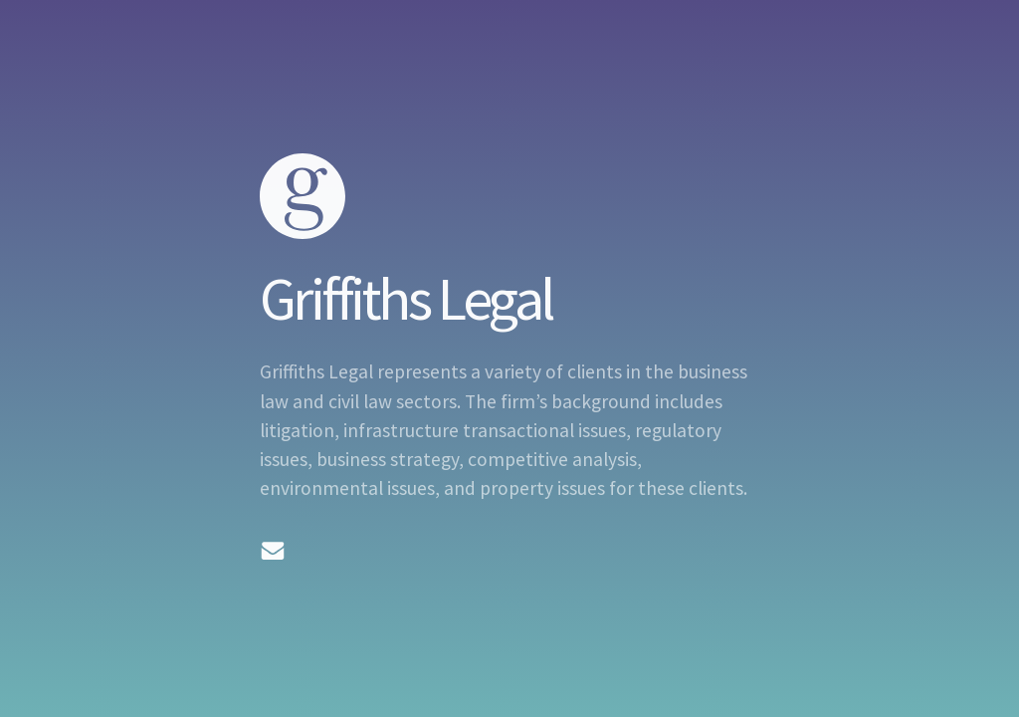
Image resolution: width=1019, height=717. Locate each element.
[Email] (273, 551)
